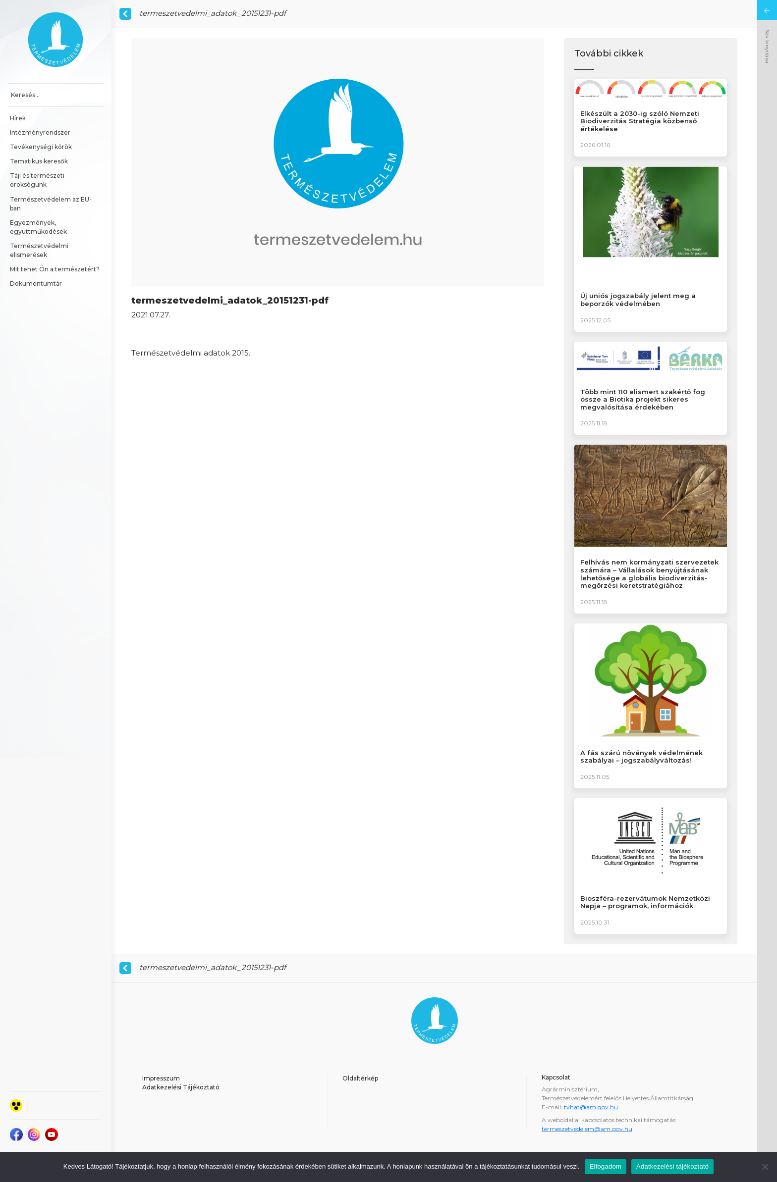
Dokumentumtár (36, 283)
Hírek (18, 118)
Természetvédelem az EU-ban (51, 204)
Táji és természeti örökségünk (38, 180)
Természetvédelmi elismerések (40, 250)
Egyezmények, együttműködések (38, 227)
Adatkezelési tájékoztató (672, 1166)
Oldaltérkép (360, 1078)
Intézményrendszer (40, 132)
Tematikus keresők (39, 161)
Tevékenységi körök (41, 147)
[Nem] (765, 1167)
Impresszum (161, 1078)
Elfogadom (605, 1166)
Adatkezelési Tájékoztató (181, 1087)
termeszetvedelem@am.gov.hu (587, 1128)
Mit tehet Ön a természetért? (55, 269)
